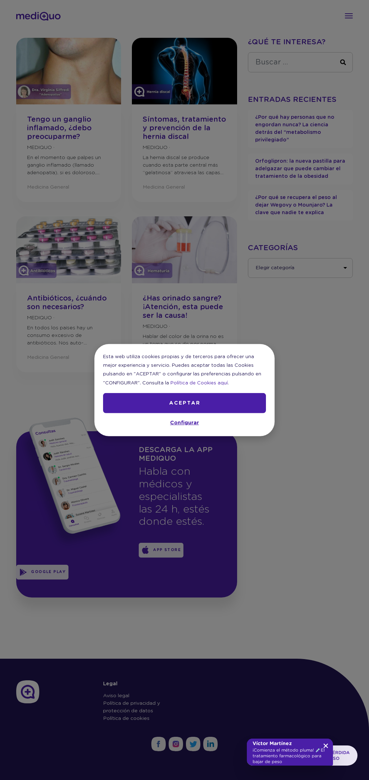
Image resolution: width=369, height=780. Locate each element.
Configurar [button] (184, 422)
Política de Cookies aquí (199, 382)
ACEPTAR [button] (184, 403)
